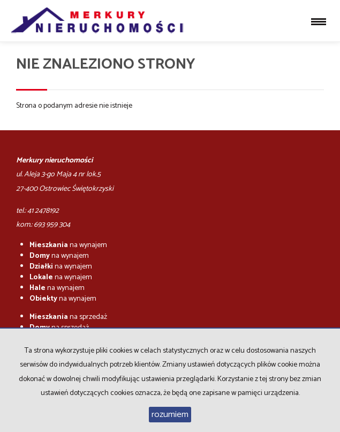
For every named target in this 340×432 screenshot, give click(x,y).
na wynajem (68, 245)
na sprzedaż (68, 317)
